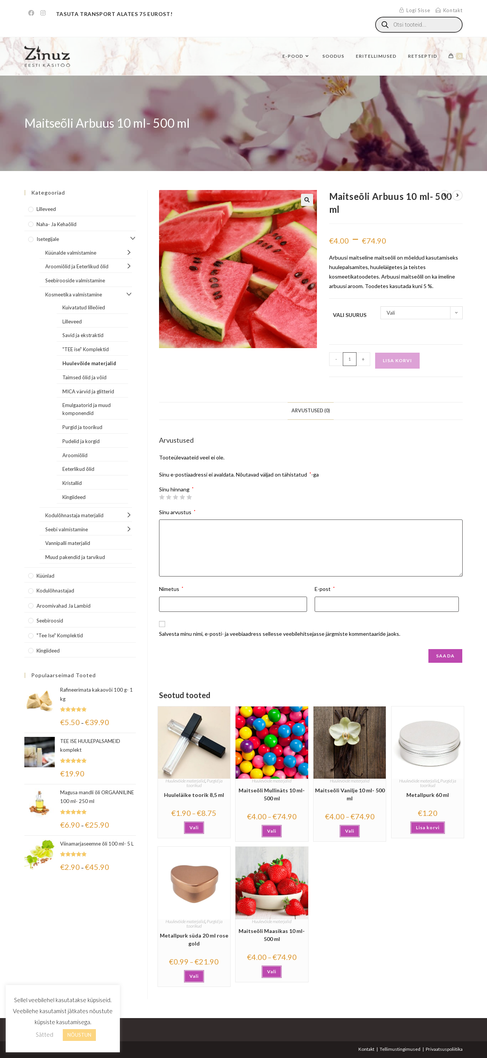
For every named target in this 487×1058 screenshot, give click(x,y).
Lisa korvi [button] (427, 827)
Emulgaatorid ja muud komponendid (86, 409)
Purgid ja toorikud (82, 427)
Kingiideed (74, 497)
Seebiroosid (50, 621)
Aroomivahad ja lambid (64, 606)
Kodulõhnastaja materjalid (74, 515)
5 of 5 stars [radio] (189, 497)
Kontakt (366, 1049)
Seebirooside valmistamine (75, 280)
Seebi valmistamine (66, 529)
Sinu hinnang (176, 489)
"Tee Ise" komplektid (60, 635)
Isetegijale (48, 239)
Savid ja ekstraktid (82, 335)
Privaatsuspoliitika (444, 1049)
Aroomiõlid (75, 455)
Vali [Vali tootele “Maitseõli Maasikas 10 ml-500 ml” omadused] (271, 971)
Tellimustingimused (400, 1049)
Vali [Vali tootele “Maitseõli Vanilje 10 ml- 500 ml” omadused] (349, 831)
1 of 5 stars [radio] (161, 497)
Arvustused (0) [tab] (310, 410)
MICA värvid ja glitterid (88, 391)
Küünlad (45, 576)
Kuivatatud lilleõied (83, 307)
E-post (325, 589)
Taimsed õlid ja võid (84, 377)
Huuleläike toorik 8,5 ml (194, 795)
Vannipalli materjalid (67, 543)
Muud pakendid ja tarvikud (75, 557)
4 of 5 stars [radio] (182, 497)
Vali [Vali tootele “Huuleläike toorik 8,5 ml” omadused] (194, 827)
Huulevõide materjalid (185, 781)
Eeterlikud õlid (78, 469)
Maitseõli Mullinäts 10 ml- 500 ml (272, 794)
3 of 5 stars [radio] (175, 497)
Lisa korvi (397, 360)
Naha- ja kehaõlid (56, 224)
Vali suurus (349, 315)
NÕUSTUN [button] (79, 1035)
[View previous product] (444, 195)
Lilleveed (46, 209)
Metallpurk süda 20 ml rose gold (194, 939)
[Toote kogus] (349, 359)
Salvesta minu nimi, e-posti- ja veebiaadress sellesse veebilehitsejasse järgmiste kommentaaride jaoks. (279, 633)
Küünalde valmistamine (70, 253)
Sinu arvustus (177, 512)
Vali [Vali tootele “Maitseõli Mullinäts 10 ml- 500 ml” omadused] (271, 831)
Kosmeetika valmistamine (73, 294)
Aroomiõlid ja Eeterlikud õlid (76, 266)
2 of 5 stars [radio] (168, 497)
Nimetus (171, 589)
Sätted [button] (44, 1034)
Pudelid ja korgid (81, 441)
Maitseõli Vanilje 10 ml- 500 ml (350, 794)
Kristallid (72, 483)
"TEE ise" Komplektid (85, 349)
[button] (307, 200)
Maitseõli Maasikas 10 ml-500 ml (272, 935)
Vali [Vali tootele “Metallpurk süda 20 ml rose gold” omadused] (194, 976)
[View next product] (457, 195)
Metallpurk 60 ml (427, 795)
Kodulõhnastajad (55, 591)
